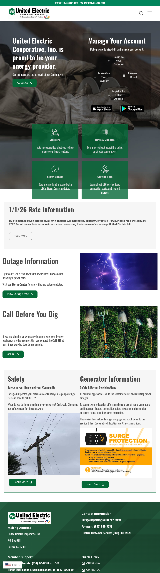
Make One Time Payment (96, 80)
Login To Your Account (117, 61)
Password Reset (117, 76)
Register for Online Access (137, 80)
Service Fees (133, 124)
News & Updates (62, 126)
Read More (21, 194)
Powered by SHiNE (96, 559)
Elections (27, 124)
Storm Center (98, 124)
